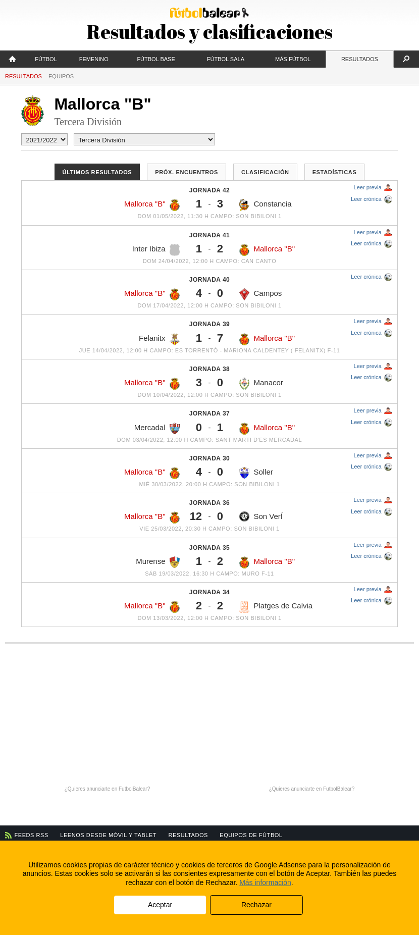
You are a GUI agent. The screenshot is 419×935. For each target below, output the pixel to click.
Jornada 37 (209, 413)
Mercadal (157, 429)
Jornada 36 (209, 502)
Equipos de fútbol (251, 835)
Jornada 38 (209, 369)
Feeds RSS (31, 835)
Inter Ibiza (156, 250)
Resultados (359, 59)
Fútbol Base (156, 59)
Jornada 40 (209, 279)
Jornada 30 (209, 458)
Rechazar (256, 905)
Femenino (94, 59)
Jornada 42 (209, 190)
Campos (260, 294)
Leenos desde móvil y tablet (108, 835)
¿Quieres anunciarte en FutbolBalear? (107, 789)
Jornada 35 (209, 547)
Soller (256, 473)
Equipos (61, 76)
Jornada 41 (209, 235)
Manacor (261, 384)
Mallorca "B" (152, 205)
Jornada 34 (209, 592)
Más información (265, 882)
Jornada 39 (209, 324)
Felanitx (159, 339)
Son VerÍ (261, 516)
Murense (157, 562)
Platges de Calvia (275, 607)
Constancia (265, 205)
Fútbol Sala (225, 59)
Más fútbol (292, 59)
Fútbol (46, 59)
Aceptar (160, 905)
